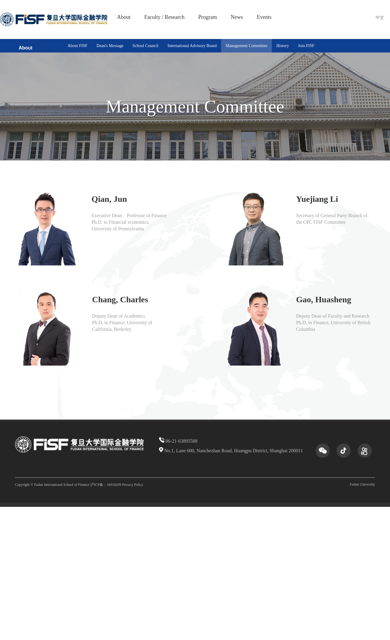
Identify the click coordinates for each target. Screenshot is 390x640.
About (123, 17)
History (282, 45)
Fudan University (362, 484)
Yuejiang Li (317, 199)
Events (264, 17)
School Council (146, 45)
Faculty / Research (164, 17)
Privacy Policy (132, 485)
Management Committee (246, 45)
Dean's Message (110, 45)
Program (207, 17)
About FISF (78, 45)
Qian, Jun (109, 199)
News (237, 17)
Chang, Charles (120, 299)
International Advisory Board (192, 45)
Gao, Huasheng (323, 299)
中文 (380, 17)
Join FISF (306, 45)
